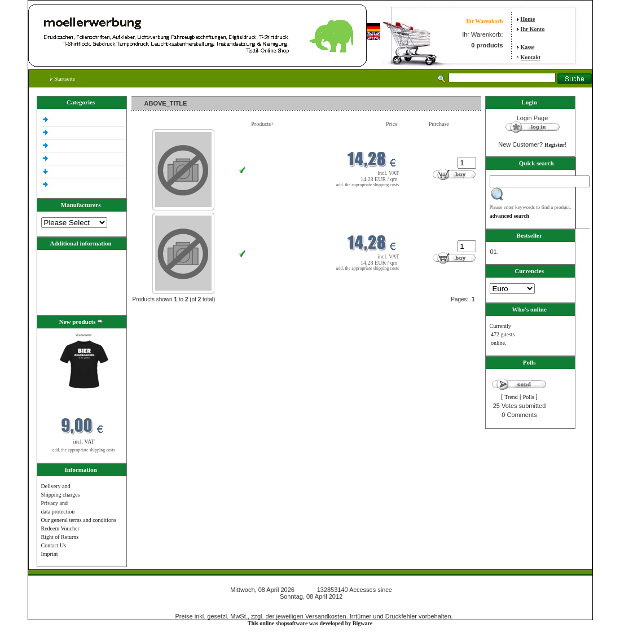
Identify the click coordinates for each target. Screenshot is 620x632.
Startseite (63, 79)
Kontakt (531, 57)
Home (528, 19)
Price (392, 124)
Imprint (49, 554)
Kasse (528, 47)
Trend (511, 397)
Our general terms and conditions (78, 520)
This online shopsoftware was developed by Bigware (310, 623)
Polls (528, 397)
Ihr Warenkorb (484, 21)
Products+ (262, 124)
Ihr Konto (533, 29)
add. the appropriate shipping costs (83, 450)
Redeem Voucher (60, 528)
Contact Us (54, 545)
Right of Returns (60, 537)
